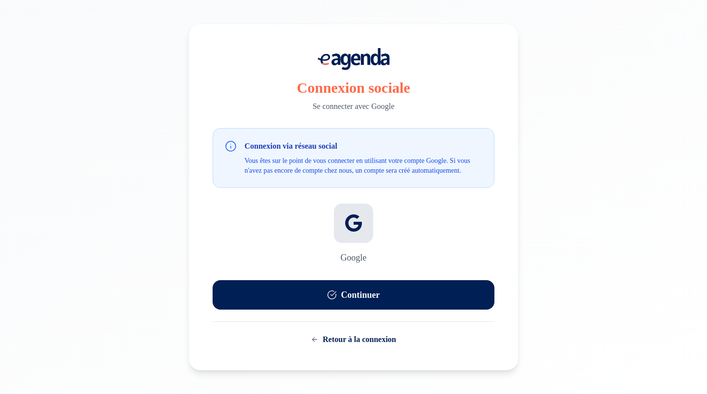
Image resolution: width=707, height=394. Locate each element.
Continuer (353, 295)
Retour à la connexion (353, 339)
